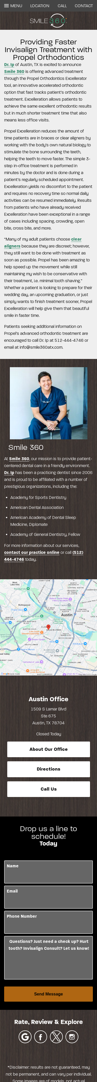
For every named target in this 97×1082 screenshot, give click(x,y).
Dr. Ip (9, 64)
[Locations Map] (48, 627)
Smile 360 (14, 71)
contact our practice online (31, 552)
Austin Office (48, 699)
